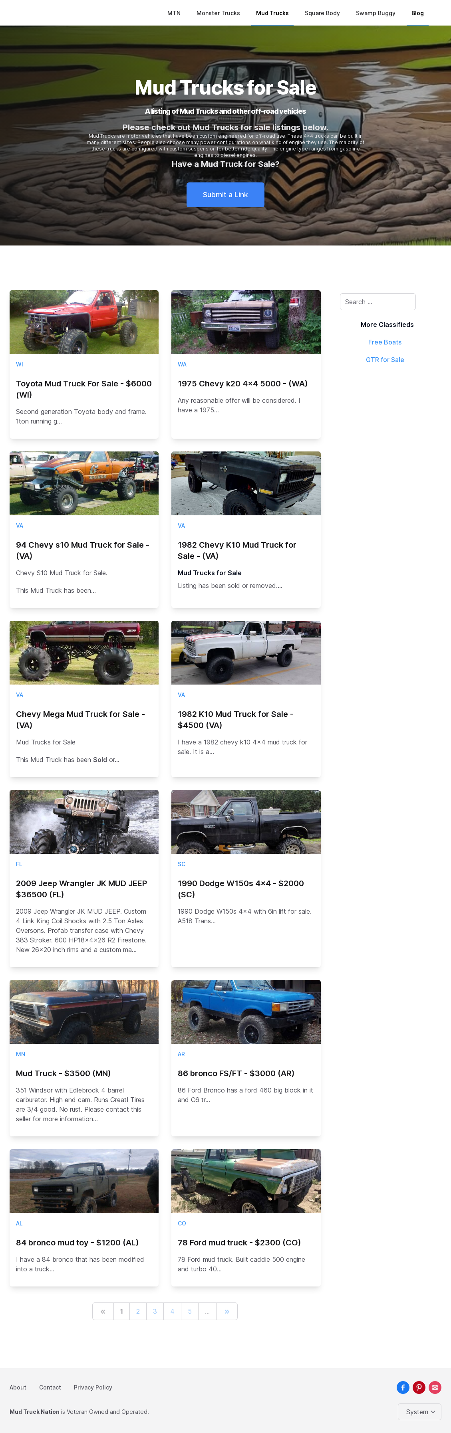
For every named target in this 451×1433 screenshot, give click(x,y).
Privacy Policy (93, 1387)
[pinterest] (419, 1387)
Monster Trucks (218, 13)
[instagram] (435, 1387)
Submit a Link (225, 194)
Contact (50, 1387)
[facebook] (403, 1387)
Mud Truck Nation (35, 1411)
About (18, 1387)
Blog (417, 13)
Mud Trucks (272, 13)
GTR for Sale (385, 360)
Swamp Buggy (375, 13)
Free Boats (384, 342)
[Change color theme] (421, 1412)
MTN (174, 13)
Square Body (322, 13)
